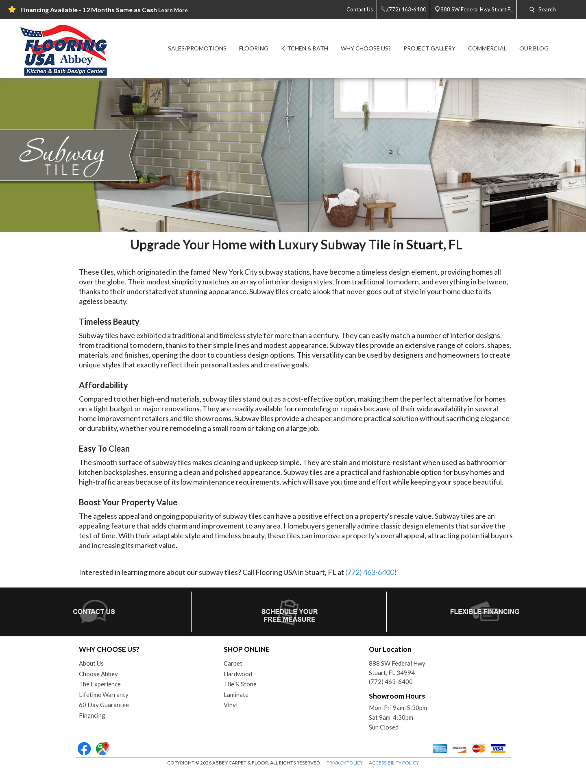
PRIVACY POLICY (345, 763)
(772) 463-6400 (369, 572)
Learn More (173, 10)
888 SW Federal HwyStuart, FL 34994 (397, 668)
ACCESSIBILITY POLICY (394, 763)
